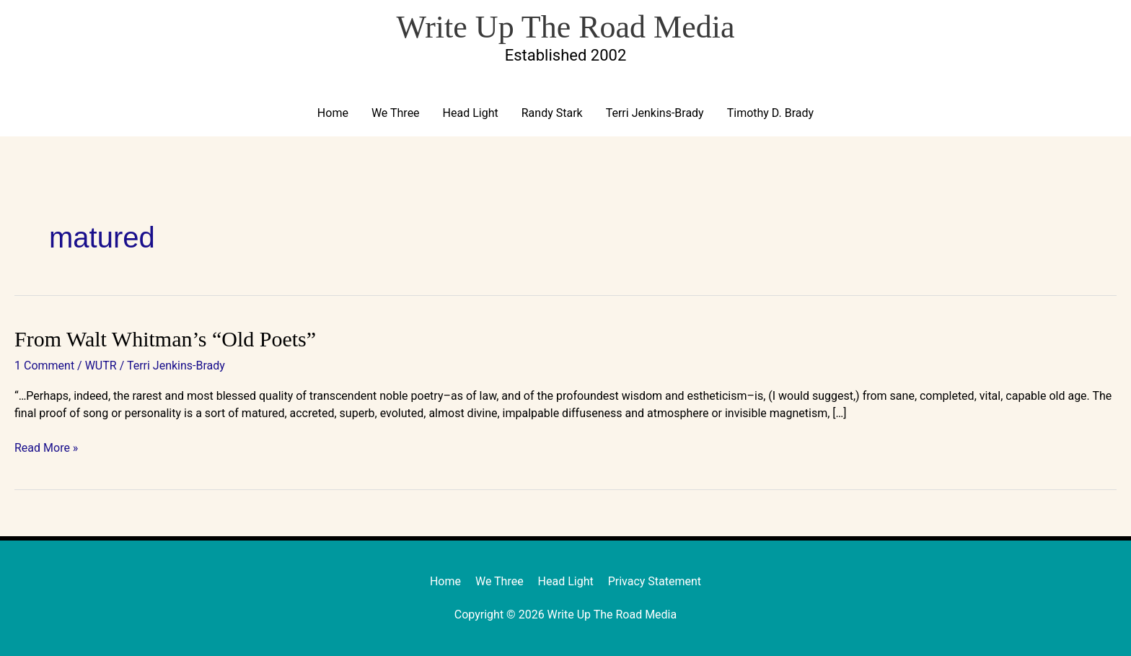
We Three (395, 113)
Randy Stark (552, 113)
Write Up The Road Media (565, 27)
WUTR (101, 365)
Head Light (470, 113)
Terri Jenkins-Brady (655, 113)
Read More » (46, 447)
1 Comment (44, 365)
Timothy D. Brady (770, 113)
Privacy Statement (654, 581)
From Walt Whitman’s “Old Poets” (165, 339)
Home (332, 113)
